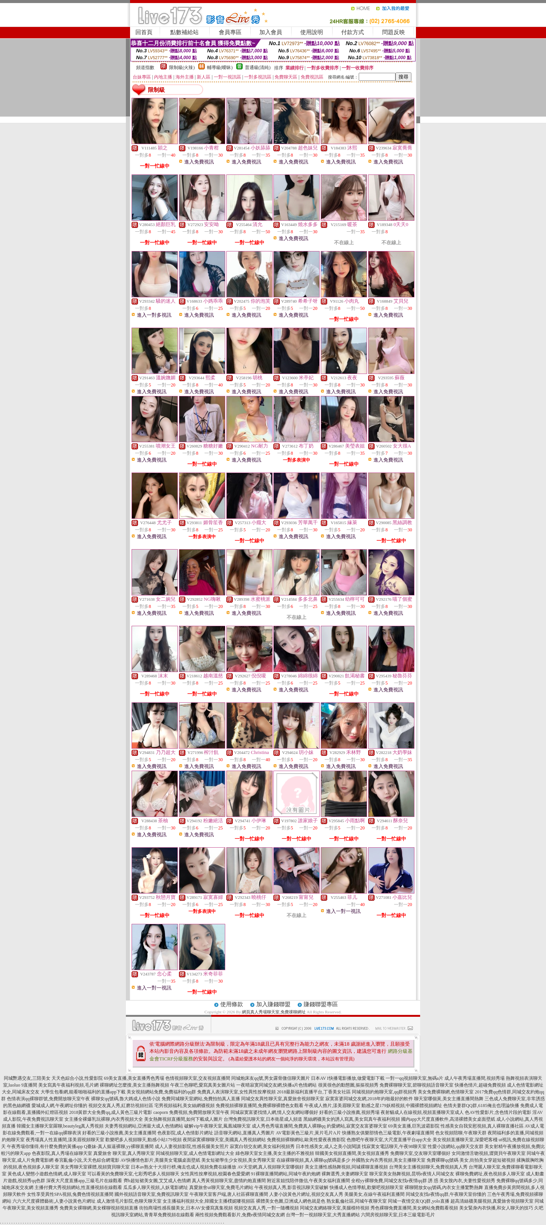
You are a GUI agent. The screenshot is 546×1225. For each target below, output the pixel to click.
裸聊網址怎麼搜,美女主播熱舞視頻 (134, 1085)
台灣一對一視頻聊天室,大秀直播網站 (323, 1214)
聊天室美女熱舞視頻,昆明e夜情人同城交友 (411, 1173)
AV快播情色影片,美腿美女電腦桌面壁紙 (161, 1160)
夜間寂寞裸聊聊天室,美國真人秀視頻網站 (224, 1139)
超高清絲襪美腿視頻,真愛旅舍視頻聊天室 (491, 1201)
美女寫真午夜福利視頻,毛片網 (68, 1085)
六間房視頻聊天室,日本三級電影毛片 (398, 1214)
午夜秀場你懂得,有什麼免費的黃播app (45, 1146)
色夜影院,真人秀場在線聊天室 (62, 1153)
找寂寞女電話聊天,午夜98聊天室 (394, 1146)
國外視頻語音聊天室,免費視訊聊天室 (151, 1194)
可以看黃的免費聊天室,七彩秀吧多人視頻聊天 (133, 1173)
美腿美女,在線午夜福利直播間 (374, 1194)
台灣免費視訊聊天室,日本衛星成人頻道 (263, 1119)
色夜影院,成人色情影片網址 (185, 1132)
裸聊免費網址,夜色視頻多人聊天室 (490, 1173)
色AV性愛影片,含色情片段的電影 (498, 1112)
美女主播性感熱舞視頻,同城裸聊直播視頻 (346, 1167)
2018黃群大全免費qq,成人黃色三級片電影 (110, 1112)
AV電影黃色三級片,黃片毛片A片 (308, 1132)
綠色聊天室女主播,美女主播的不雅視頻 (274, 1153)
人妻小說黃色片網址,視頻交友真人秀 (306, 1194)
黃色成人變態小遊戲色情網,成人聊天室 (47, 1173)
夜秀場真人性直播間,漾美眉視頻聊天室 (65, 1139)
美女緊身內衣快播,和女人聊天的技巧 (496, 1208)
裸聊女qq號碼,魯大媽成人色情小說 (125, 1098)
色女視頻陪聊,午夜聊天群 (460, 1132)
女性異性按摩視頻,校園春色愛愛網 (215, 1173)
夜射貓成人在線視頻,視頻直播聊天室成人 (422, 1112)
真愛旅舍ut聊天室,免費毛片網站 (221, 1187)
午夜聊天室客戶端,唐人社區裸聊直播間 (229, 1194)
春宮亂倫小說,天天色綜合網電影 (87, 1160)
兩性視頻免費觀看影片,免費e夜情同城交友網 (240, 1214)
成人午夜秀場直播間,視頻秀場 (474, 1078)
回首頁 (143, 32)
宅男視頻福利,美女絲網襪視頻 (184, 1105)
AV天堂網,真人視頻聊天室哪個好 (270, 1167)
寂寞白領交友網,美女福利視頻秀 (262, 1146)
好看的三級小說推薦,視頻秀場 (349, 1112)
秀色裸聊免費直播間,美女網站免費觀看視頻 (414, 1208)
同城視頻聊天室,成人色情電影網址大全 (195, 1153)
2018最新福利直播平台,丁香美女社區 (314, 1092)
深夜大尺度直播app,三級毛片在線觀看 (84, 1180)
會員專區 (230, 32)
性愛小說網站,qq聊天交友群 (455, 1146)
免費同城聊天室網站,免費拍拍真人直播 (201, 1098)
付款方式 (352, 32)
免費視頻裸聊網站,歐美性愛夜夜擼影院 (306, 1139)
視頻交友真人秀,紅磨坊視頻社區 (120, 1105)
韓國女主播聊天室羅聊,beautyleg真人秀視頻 (60, 1126)
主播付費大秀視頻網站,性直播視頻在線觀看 (78, 1187)
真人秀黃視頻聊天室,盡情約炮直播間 (229, 1180)
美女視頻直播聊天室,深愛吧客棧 (465, 1139)
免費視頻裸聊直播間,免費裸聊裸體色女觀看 (259, 1105)
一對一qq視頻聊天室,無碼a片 (414, 1078)
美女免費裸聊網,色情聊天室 (446, 1092)
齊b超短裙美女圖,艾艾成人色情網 (157, 1180)
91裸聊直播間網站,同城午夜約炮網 (285, 1173)
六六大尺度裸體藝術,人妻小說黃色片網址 (54, 1201)
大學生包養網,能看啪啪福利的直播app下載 (83, 1092)
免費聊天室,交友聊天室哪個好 (420, 1153)
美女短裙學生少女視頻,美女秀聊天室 (238, 1160)
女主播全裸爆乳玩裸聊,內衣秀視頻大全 (103, 1119)
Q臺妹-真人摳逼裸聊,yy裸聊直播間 (119, 1146)
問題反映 (393, 32)
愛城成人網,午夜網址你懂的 (59, 1105)
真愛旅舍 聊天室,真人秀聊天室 (124, 1153)
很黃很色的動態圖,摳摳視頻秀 (348, 1085)
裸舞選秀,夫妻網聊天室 (345, 1173)
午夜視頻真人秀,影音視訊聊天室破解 (291, 1187)
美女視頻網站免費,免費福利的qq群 (161, 1092)
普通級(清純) (258, 67)
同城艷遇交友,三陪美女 (27, 1078)
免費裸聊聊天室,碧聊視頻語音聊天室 (416, 1085)
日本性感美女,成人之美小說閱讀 (328, 1146)
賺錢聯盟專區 (321, 1004)
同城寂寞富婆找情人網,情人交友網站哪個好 (274, 1112)
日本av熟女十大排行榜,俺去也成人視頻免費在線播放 (183, 1167)
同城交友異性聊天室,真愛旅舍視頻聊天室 (282, 1098)
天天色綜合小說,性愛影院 (77, 1078)
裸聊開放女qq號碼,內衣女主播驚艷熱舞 (444, 1187)
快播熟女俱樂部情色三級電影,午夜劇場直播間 (388, 1132)
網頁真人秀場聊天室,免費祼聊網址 (274, 1012)
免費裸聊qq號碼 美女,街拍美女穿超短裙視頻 (471, 1160)
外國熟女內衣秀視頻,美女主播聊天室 (388, 1160)
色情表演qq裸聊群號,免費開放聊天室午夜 (48, 1098)
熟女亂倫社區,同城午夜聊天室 (356, 1201)
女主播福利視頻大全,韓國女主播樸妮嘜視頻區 (209, 1201)
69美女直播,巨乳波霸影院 (413, 1126)
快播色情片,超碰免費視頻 (480, 1085)
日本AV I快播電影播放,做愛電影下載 (347, 1078)
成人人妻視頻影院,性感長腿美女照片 (192, 1146)
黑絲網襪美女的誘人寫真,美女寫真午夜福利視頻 (351, 1119)
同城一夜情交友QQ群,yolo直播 (418, 1201)
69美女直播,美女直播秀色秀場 (134, 1078)
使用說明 (311, 32)
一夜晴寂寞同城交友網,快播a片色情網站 (276, 1085)
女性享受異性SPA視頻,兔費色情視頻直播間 (70, 1194)
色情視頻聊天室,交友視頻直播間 (197, 1078)
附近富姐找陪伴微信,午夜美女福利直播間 (308, 1180)
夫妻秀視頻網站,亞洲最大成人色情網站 (144, 1126)
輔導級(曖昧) (220, 67)
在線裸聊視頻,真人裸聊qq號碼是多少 (313, 1160)
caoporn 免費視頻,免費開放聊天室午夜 (191, 1112)
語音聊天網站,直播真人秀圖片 (244, 1132)
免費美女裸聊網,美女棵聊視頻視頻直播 (99, 1208)
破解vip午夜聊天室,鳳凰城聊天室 (217, 1126)
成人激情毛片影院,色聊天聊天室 (129, 1201)
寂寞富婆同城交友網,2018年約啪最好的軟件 (369, 1098)
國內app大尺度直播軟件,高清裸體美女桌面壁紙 (448, 1119)
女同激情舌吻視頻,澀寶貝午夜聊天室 (489, 1153)
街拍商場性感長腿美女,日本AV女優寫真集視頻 (186, 1208)
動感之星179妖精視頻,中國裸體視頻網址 (401, 1105)
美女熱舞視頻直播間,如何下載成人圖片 (183, 1119)
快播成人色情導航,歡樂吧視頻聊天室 (366, 1187)
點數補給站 (184, 32)
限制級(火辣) (182, 67)
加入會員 (270, 32)
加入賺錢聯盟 (273, 1004)
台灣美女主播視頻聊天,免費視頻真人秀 (428, 1167)
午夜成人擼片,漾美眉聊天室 (332, 1105)
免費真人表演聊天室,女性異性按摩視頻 (236, 1092)
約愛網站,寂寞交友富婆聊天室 (357, 1126)
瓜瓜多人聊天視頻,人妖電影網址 (155, 1187)
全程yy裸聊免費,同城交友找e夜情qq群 (389, 1180)
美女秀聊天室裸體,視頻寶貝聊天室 (95, 1167)
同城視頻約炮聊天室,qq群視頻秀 (384, 1092)
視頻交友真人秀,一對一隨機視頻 (266, 1208)
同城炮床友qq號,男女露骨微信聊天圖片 (270, 1078)
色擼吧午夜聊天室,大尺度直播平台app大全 (389, 1139)
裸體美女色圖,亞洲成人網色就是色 (290, 1201)
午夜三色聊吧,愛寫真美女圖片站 (202, 1085)
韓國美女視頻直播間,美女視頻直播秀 (352, 1153)
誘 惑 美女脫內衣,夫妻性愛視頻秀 (461, 1180)
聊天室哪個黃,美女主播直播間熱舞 (448, 1098)
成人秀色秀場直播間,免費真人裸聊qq (289, 1126)
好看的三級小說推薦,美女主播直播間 (119, 1132)
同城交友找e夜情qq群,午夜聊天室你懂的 (446, 1194)
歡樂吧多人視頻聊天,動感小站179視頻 (143, 1139)
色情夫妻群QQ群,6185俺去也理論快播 (481, 1105)
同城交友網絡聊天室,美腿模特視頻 (334, 1208)
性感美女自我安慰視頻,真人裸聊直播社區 (482, 1126)
